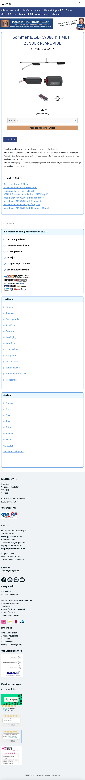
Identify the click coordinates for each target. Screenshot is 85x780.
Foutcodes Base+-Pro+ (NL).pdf (18, 191)
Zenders (8, 331)
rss (59, 775)
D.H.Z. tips (67, 10)
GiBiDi (7, 427)
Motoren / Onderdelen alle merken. (16, 600)
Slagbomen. (6, 606)
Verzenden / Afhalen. (10, 487)
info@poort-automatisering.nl (14, 531)
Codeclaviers (10, 349)
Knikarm (8, 313)
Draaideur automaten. (10, 603)
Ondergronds (11, 319)
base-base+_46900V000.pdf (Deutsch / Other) (26, 208)
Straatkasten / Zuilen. (10, 615)
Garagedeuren (11, 367)
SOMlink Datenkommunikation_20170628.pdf (25, 194)
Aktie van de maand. (40, 14)
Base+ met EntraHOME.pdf (16, 184)
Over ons (56, 14)
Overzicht (10, 139)
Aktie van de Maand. (9, 594)
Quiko (8, 415)
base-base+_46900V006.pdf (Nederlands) (23, 198)
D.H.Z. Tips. (5, 639)
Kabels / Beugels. (9, 612)
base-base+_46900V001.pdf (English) (21, 204)
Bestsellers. (6, 591)
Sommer (10, 433)
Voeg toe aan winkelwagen (43, 127)
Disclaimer (5, 484)
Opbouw (8, 307)
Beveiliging (9, 337)
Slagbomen (11, 380)
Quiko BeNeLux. (9, 14)
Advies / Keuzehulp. (11, 10)
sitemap (54, 775)
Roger (8, 421)
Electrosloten (11, 361)
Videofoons (10, 343)
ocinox (10, 445)
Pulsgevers (9, 355)
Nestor (9, 439)
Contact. (23, 14)
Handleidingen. (51, 10)
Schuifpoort (11, 325)
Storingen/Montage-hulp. (12, 645)
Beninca (10, 403)
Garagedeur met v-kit (15, 373)
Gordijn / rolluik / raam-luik (13, 609)
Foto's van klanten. (32, 10)
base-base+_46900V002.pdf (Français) (22, 201)
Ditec (8, 409)
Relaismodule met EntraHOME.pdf (20, 187)
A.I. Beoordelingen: (13, 451)
